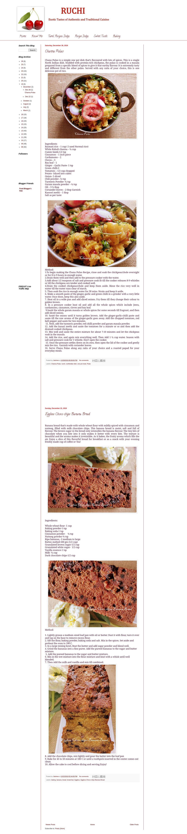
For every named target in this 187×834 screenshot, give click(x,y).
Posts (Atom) (60, 829)
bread (64, 780)
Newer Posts (50, 825)
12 (22, 134)
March (25, 110)
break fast (70, 780)
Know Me (36, 36)
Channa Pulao (54, 51)
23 (22, 71)
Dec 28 (28, 90)
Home (22, 36)
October (26, 101)
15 (22, 124)
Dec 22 (28, 97)
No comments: (84, 360)
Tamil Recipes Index (58, 36)
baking (53, 780)
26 (22, 61)
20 (22, 81)
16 (22, 121)
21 (22, 78)
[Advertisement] (92, 386)
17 (22, 118)
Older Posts (134, 825)
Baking (116, 36)
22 (22, 74)
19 (22, 84)
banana (59, 780)
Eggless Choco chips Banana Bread (67, 414)
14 (22, 128)
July (25, 107)
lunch (63, 364)
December (27, 87)
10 (22, 140)
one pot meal (81, 364)
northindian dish (71, 364)
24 (22, 68)
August (26, 104)
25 (22, 65)
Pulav (89, 364)
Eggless (77, 780)
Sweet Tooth (100, 36)
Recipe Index (81, 36)
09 (22, 144)
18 (22, 114)
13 (22, 131)
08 (22, 147)
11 (22, 137)
